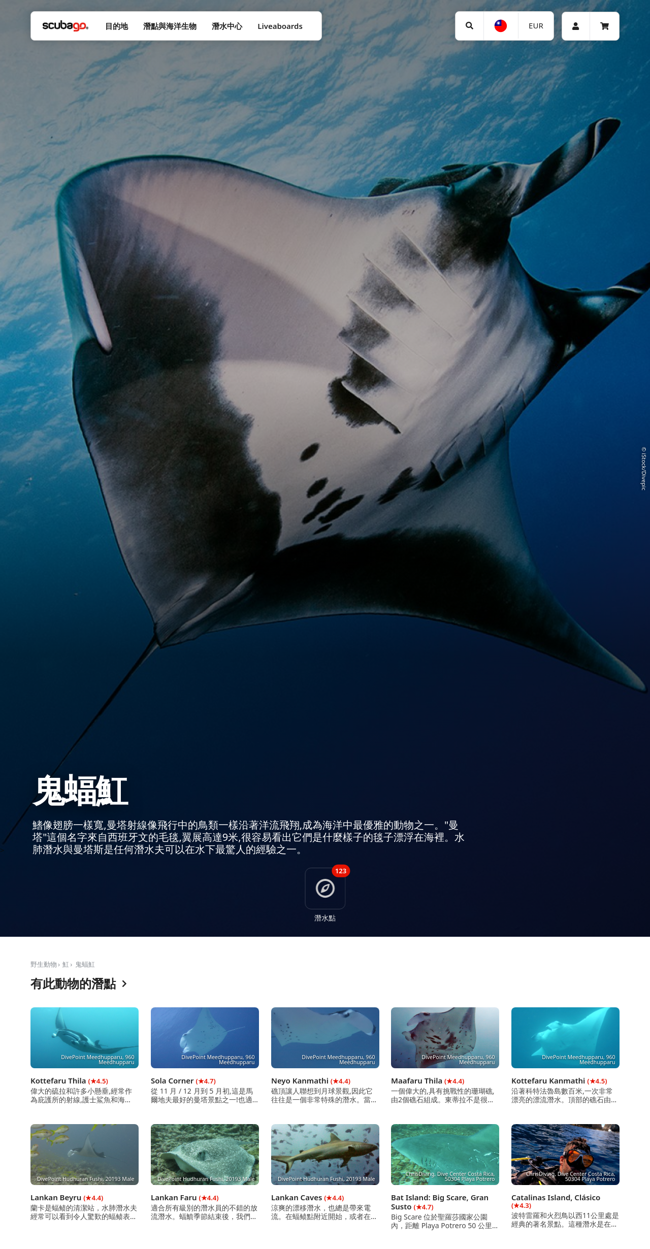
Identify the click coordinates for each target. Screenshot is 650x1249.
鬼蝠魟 (85, 964)
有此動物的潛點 (78, 984)
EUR (536, 25)
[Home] (65, 26)
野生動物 (43, 964)
